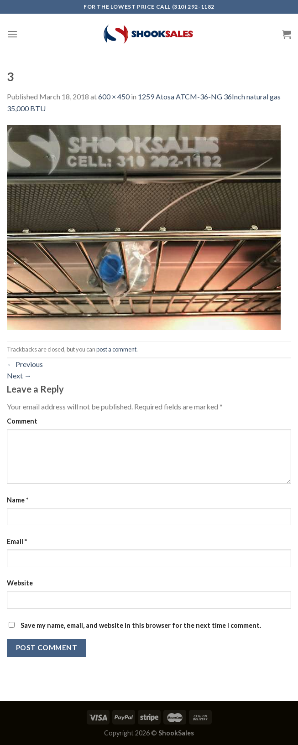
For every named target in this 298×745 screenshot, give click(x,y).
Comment (22, 421)
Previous (25, 364)
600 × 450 (114, 96)
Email (17, 541)
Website (20, 583)
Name (17, 500)
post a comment (116, 349)
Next (19, 375)
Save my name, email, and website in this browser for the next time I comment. (141, 625)
